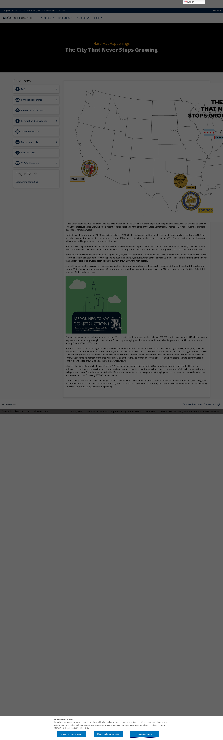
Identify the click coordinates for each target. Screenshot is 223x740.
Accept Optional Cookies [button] (71, 734)
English (189, 2)
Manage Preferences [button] (144, 734)
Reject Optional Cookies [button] (108, 734)
